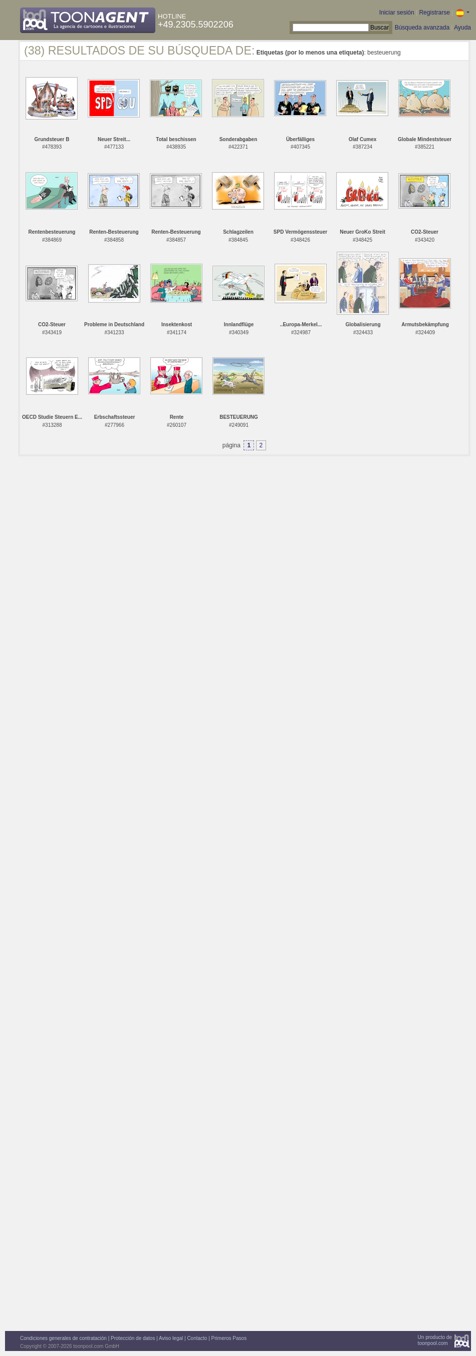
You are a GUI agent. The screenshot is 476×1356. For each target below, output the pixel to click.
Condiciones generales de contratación (63, 1338)
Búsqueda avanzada (422, 27)
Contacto (197, 1338)
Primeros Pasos (229, 1338)
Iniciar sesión (396, 12)
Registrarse (434, 12)
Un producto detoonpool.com (435, 1340)
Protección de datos (133, 1338)
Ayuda (462, 27)
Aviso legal (171, 1338)
